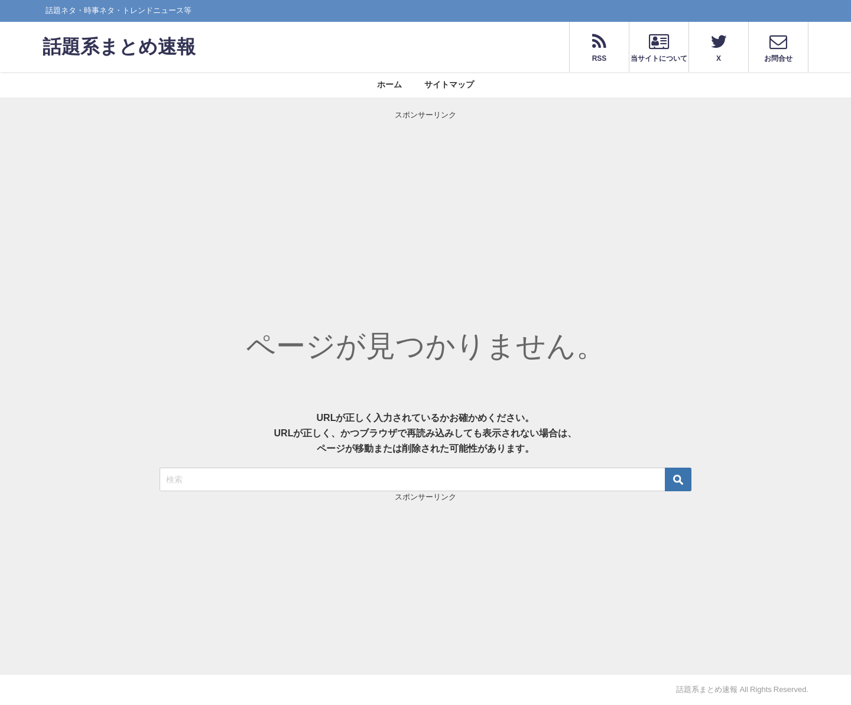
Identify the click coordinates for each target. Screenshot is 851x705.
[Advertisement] (425, 203)
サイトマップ (449, 84)
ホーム (389, 84)
